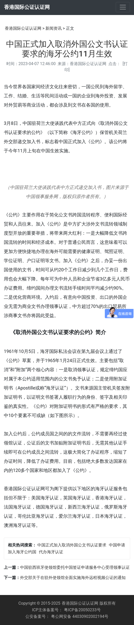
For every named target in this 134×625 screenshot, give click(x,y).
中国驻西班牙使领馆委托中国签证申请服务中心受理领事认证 (75, 567)
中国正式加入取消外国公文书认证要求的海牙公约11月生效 (67, 48)
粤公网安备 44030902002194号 (79, 616)
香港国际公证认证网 (27, 7)
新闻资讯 (53, 28)
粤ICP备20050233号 (82, 609)
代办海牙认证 (51, 551)
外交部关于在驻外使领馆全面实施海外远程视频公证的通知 (73, 577)
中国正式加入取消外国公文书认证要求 (71, 545)
